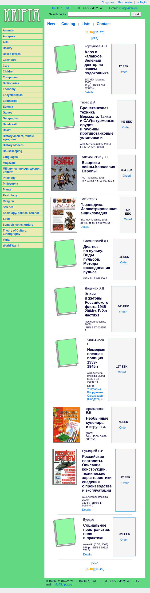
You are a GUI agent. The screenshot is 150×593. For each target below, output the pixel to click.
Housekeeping (12, 151)
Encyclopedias (13, 95)
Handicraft (10, 124)
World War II (11, 245)
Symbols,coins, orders (18, 224)
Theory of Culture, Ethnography (15, 232)
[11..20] (99, 32)
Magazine (9, 162)
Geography (10, 118)
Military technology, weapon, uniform (22, 170)
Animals (8, 30)
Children (8, 71)
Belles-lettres (11, 54)
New (51, 24)
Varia (6, 239)
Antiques (9, 36)
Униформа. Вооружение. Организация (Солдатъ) (95, 394)
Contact (104, 24)
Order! (123, 72)
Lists (86, 24)
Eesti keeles (125, 2)
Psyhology (10, 195)
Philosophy (10, 183)
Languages (10, 157)
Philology (9, 177)
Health (7, 130)
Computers (10, 77)
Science (8, 207)
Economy (9, 89)
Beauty (7, 48)
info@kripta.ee (128, 8)
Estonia (8, 106)
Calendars (9, 59)
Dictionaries (11, 83)
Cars (6, 65)
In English (142, 2)
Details (88, 92)
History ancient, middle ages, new (18, 137)
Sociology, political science (21, 213)
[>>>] (94, 38)
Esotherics (10, 101)
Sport (6, 218)
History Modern (13, 145)
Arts (5, 42)
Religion (8, 201)
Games (7, 112)
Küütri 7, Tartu (61, 8)
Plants (7, 189)
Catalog (68, 24)
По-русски (108, 2)
